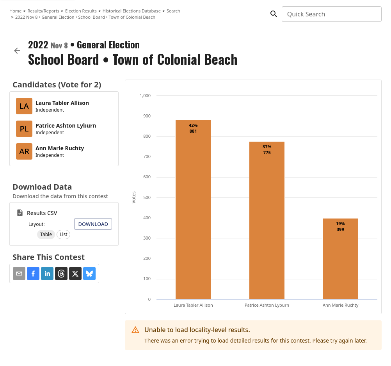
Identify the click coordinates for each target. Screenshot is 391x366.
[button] (46, 234)
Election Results (81, 11)
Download (93, 223)
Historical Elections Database (132, 11)
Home (15, 11)
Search (173, 11)
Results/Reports (43, 11)
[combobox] (331, 14)
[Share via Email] (19, 273)
